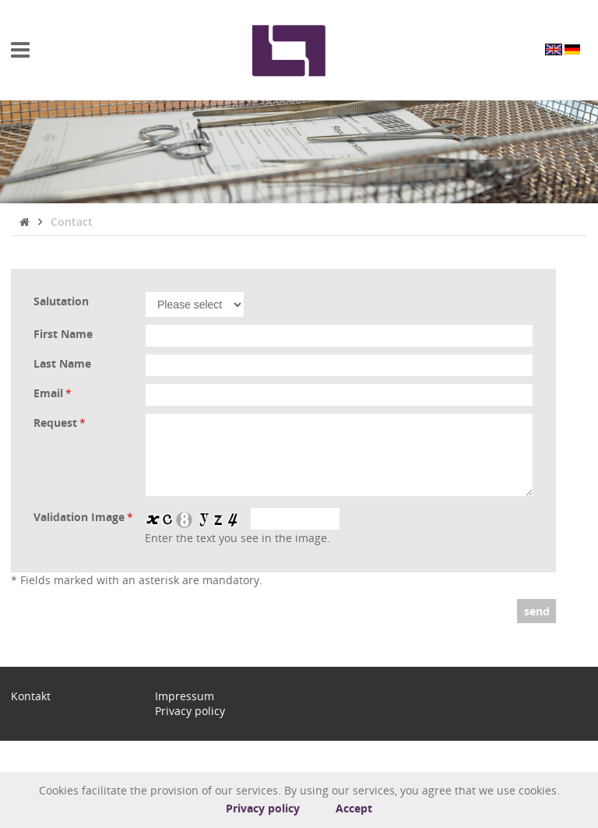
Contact (72, 221)
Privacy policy (263, 808)
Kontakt (31, 696)
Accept (354, 808)
